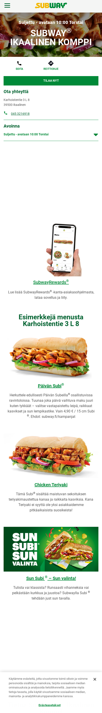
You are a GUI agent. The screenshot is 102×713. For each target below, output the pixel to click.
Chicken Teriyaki (51, 484)
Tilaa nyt (51, 80)
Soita (19, 68)
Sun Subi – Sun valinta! (51, 578)
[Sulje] (95, 679)
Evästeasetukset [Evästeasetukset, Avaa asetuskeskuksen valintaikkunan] (50, 705)
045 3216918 (20, 113)
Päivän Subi (51, 386)
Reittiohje (51, 68)
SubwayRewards (51, 282)
